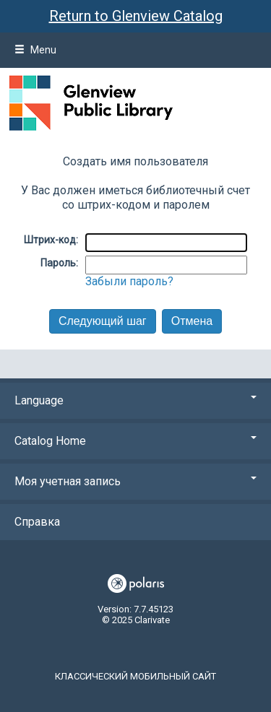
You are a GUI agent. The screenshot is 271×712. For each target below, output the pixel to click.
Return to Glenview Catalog (136, 16)
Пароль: (59, 263)
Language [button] (135, 400)
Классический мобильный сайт (135, 676)
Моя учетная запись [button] (135, 481)
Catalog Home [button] (135, 441)
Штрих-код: (51, 240)
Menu (35, 50)
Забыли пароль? (129, 281)
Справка (37, 522)
